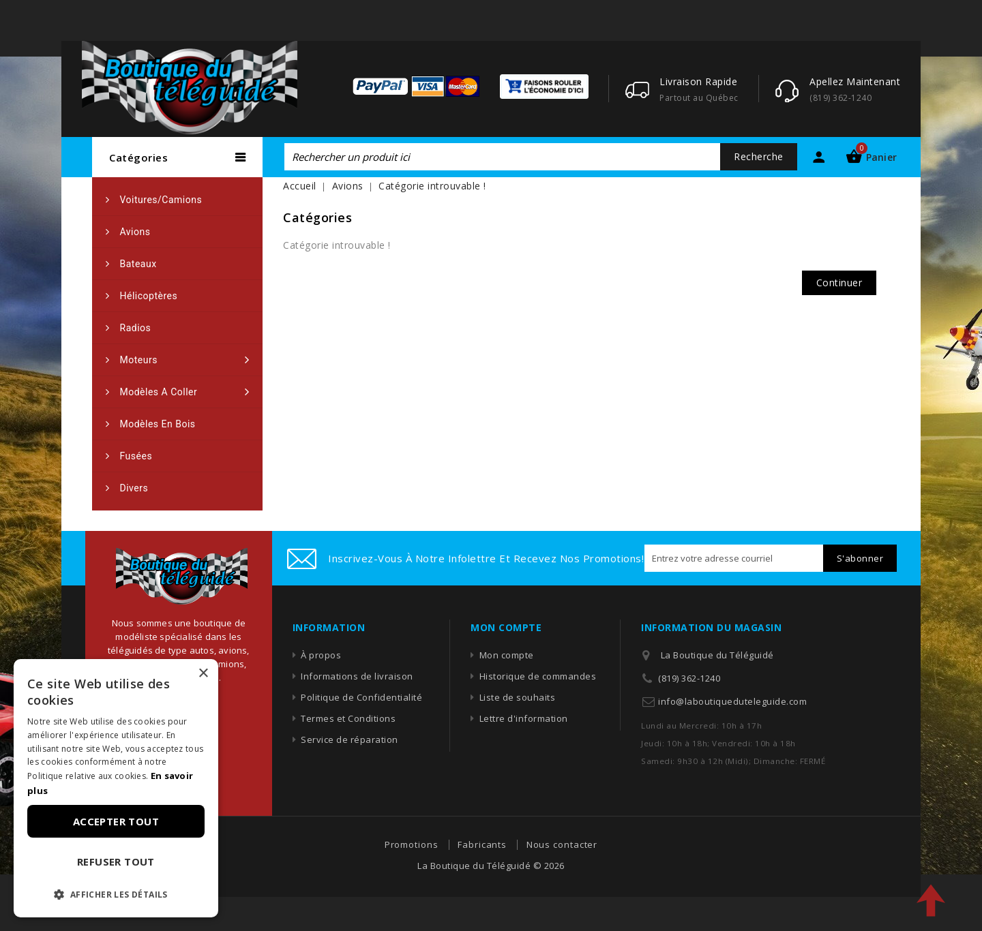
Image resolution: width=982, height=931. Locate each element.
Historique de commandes (538, 676)
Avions (135, 231)
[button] (116, 895)
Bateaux (138, 263)
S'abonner (860, 558)
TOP (931, 900)
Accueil (299, 185)
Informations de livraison (357, 676)
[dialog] (116, 788)
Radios (135, 327)
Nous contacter (562, 844)
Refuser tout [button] (116, 861)
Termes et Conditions (348, 718)
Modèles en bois (158, 423)
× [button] (203, 674)
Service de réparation (349, 739)
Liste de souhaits (517, 697)
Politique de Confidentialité (361, 697)
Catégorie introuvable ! (432, 185)
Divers (134, 488)
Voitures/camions (161, 199)
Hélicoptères (149, 295)
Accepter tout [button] (116, 821)
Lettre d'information (523, 718)
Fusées (136, 456)
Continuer (839, 282)
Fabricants (482, 844)
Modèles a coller (159, 391)
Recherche (759, 156)
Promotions (411, 844)
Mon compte (506, 655)
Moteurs (139, 359)
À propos (321, 655)
